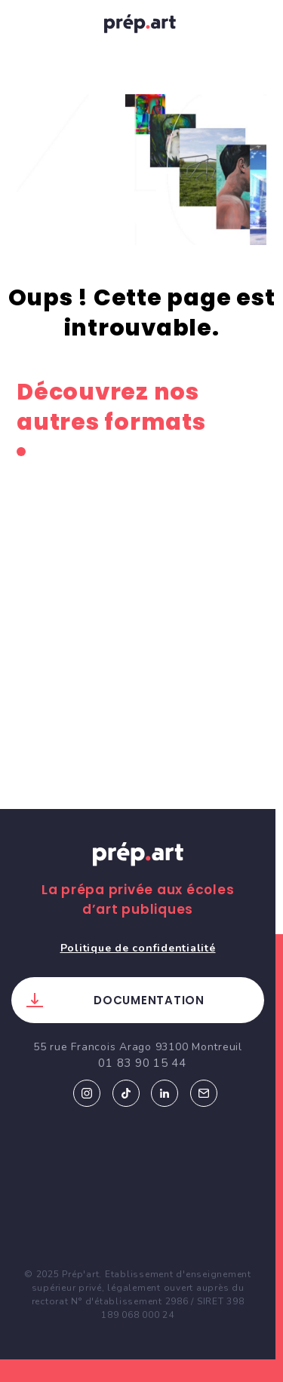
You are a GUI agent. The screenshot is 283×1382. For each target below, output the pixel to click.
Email (204, 1093)
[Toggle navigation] (27, 23)
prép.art (142, 26)
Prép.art (138, 868)
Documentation (149, 1000)
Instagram (87, 1093)
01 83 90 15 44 (142, 1063)
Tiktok (126, 1093)
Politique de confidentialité (138, 948)
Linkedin (164, 1093)
